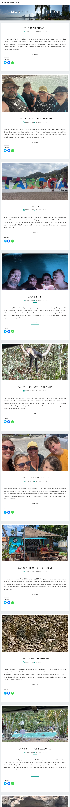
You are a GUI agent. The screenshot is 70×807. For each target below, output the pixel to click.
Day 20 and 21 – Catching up (35, 568)
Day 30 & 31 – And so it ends (35, 118)
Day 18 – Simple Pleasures (35, 748)
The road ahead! (35, 28)
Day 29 (35, 206)
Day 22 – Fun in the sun (35, 477)
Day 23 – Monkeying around (35, 387)
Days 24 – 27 (35, 296)
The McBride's (41, 31)
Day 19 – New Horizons (35, 658)
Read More (35, 54)
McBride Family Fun (10, 2)
